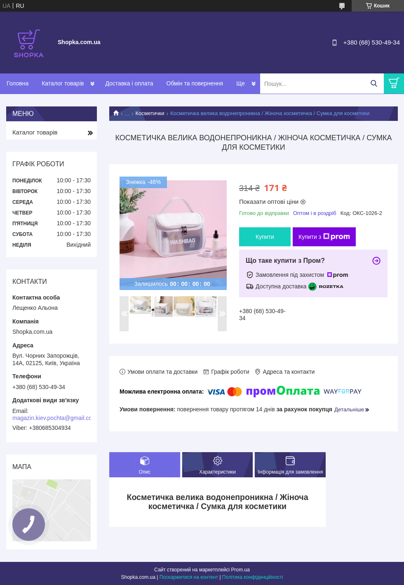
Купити (265, 237)
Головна (17, 83)
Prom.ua (240, 570)
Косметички (150, 113)
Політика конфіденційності (252, 577)
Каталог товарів (63, 83)
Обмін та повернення (195, 83)
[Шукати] (374, 83)
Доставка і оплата (129, 83)
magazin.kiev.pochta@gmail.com (54, 418)
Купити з (324, 237)
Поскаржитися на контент (189, 577)
